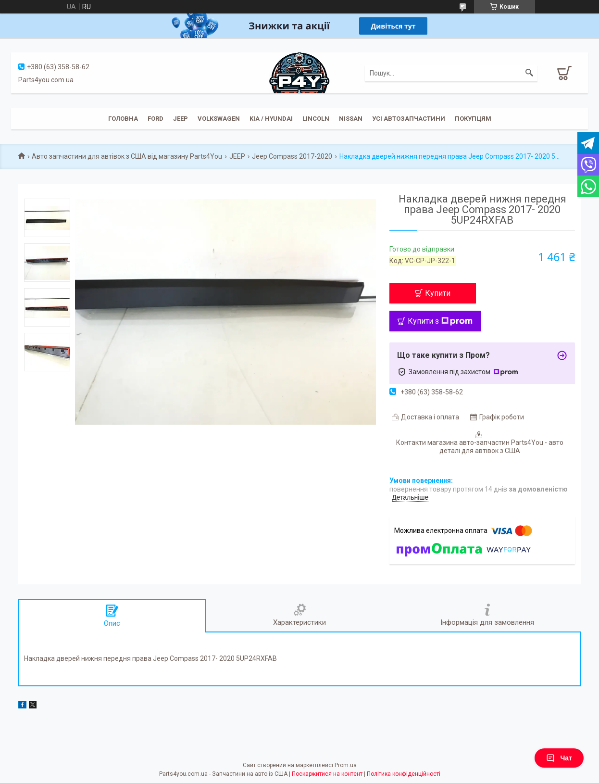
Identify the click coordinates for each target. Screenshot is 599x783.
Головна (123, 118)
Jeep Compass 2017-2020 (292, 156)
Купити (437, 293)
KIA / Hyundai (271, 118)
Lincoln (315, 118)
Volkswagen (219, 118)
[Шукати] (529, 73)
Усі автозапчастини (408, 118)
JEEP (180, 118)
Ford (155, 118)
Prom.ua (346, 765)
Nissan (350, 118)
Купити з (440, 321)
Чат (559, 758)
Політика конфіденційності (403, 773)
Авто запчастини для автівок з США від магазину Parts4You (127, 156)
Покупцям (473, 118)
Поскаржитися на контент (327, 773)
